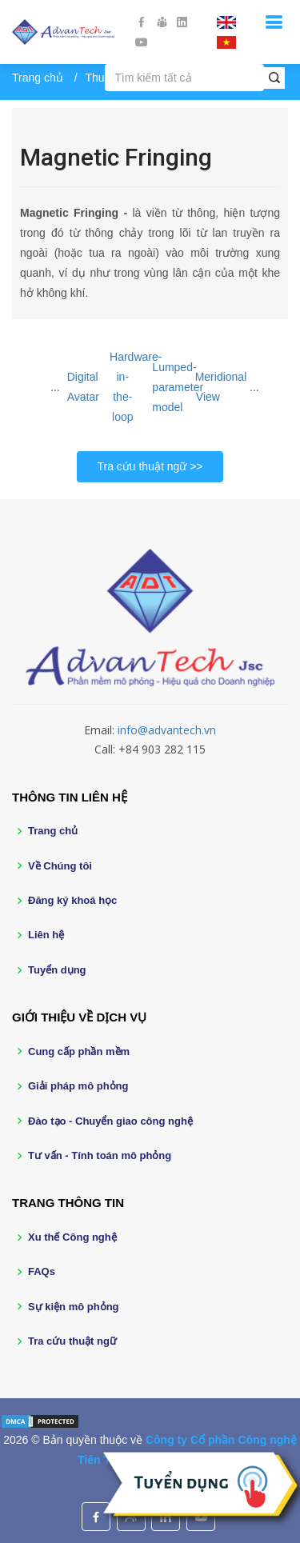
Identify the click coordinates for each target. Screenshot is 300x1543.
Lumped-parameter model (177, 387)
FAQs (41, 1271)
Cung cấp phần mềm (79, 1051)
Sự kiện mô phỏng (73, 1307)
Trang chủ (37, 77)
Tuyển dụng (57, 970)
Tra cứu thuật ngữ (141, 466)
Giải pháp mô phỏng (78, 1086)
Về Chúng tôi (60, 866)
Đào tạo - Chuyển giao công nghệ (110, 1121)
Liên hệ (46, 935)
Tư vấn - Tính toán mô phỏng (99, 1155)
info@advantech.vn (167, 730)
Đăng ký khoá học (72, 900)
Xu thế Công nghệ (72, 1237)
